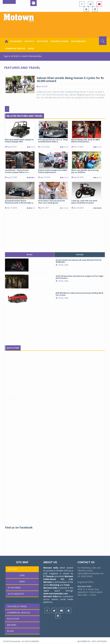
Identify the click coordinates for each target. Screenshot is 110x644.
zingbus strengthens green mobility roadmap (52, 440)
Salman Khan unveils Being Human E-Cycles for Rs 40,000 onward (70, 79)
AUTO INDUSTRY (78, 41)
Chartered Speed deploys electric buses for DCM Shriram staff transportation (54, 430)
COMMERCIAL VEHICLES (15, 48)
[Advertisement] (55, 28)
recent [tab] (30, 255)
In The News (13, 401)
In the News (16, 41)
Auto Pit (12, 569)
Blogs (31, 48)
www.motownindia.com (55, 593)
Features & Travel (59, 41)
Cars (22, 575)
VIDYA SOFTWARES (99, 641)
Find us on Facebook (19, 527)
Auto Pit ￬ (29, 41)
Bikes (22, 581)
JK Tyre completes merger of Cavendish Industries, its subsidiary (50, 460)
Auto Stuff (42, 41)
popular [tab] (79, 255)
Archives (11, 625)
